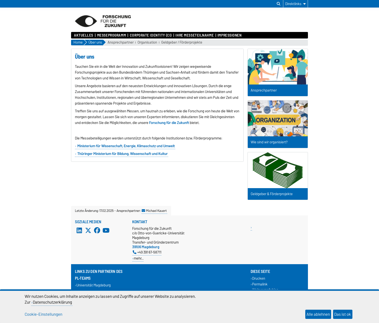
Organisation (147, 42)
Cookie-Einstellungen (43, 314)
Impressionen (230, 35)
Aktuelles (83, 35)
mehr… (139, 258)
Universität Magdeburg (93, 285)
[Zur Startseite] (103, 29)
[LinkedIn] (79, 230)
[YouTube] (106, 230)
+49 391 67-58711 (147, 252)
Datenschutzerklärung (52, 302)
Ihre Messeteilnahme (194, 35)
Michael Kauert (154, 211)
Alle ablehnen (318, 314)
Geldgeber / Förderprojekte (181, 42)
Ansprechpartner (121, 42)
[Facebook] (97, 230)
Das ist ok (342, 314)
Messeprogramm (111, 35)
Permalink (260, 284)
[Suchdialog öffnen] (278, 4)
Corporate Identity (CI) (151, 35)
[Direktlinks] (295, 4)
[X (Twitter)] (88, 230)
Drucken (258, 278)
